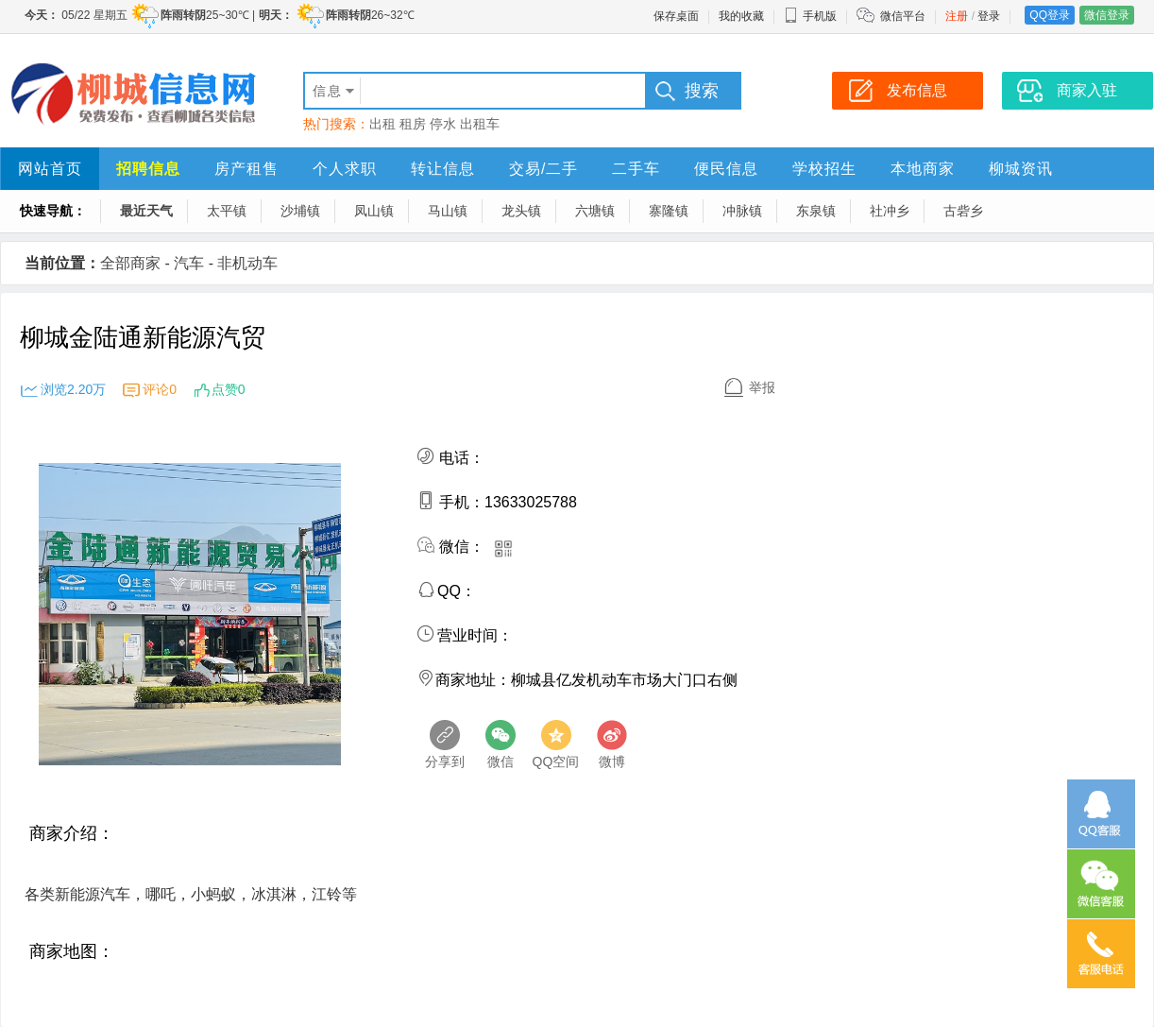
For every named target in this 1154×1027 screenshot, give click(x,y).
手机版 (810, 16)
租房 (412, 123)
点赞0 (229, 389)
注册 (956, 16)
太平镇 (226, 210)
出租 (382, 123)
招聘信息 (148, 169)
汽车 (189, 263)
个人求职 (345, 169)
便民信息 (726, 169)
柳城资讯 (1021, 169)
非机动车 (247, 263)
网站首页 (50, 169)
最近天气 (146, 210)
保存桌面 (676, 16)
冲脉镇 (742, 210)
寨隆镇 (668, 210)
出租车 (480, 123)
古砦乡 (963, 210)
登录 (988, 16)
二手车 (636, 169)
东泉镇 (816, 210)
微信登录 (1106, 15)
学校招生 (824, 169)
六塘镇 (595, 210)
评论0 (160, 389)
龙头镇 (521, 210)
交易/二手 (543, 169)
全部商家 (130, 263)
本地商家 (923, 169)
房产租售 (246, 169)
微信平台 (902, 16)
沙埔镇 (300, 210)
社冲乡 (889, 210)
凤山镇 (374, 210)
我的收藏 (741, 16)
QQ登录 (1049, 15)
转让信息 (443, 169)
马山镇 (447, 210)
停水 (443, 123)
